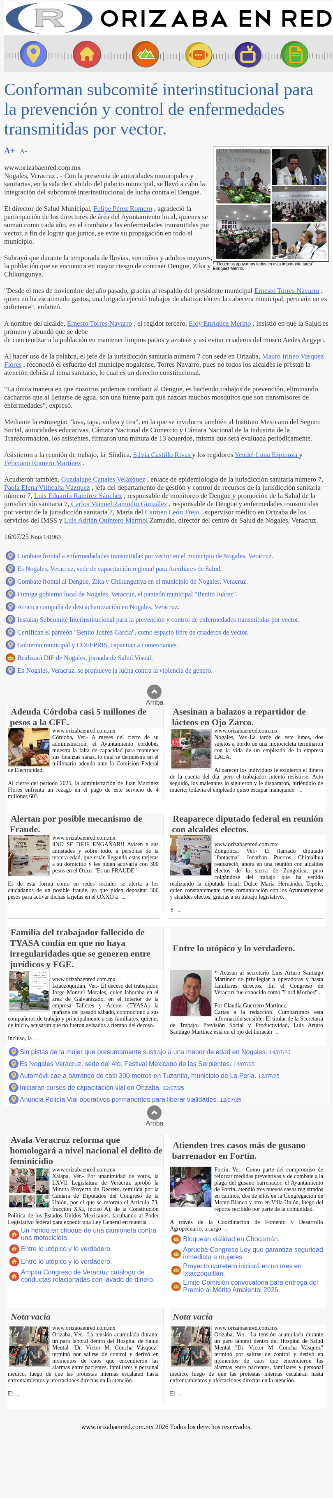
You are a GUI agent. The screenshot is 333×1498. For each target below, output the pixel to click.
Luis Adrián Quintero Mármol (106, 520)
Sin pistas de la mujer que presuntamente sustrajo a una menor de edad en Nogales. (155, 1051)
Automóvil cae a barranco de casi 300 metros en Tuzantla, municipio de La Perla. (150, 1075)
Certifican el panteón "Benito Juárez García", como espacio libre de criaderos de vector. (132, 632)
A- (23, 151)
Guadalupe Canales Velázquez (103, 479)
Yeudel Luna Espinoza (267, 455)
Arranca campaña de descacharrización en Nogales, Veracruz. (98, 606)
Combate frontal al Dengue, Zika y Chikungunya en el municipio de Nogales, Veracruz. (132, 581)
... (43, 797)
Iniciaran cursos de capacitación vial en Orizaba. (102, 1087)
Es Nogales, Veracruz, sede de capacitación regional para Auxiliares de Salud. (119, 568)
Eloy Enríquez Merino (220, 323)
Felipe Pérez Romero (122, 208)
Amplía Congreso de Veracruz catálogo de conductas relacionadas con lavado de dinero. (88, 1276)
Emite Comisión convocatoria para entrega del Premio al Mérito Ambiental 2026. (250, 1286)
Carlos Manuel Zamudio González (119, 504)
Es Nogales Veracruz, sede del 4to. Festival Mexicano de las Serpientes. (137, 1063)
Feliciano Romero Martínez (42, 463)
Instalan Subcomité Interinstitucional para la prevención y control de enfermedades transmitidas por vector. (158, 619)
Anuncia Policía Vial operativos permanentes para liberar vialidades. (130, 1099)
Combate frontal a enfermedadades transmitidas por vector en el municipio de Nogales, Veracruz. (145, 556)
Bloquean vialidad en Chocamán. (231, 1238)
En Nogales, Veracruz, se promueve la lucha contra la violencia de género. (115, 670)
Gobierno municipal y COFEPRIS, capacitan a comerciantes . (98, 645)
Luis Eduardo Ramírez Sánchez (78, 496)
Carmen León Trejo (172, 512)
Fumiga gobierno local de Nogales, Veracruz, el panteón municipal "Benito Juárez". (127, 594)
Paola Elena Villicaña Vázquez (47, 487)
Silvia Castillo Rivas (162, 455)
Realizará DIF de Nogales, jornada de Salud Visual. (85, 657)
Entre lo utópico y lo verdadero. (66, 1248)
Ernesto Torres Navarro (286, 291)
